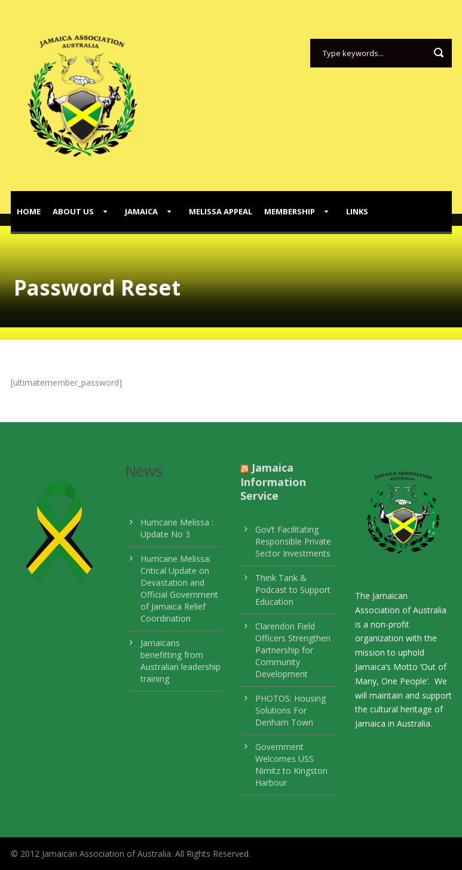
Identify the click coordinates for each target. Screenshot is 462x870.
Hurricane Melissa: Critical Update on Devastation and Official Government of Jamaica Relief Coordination (179, 588)
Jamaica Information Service (273, 481)
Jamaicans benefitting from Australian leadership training (180, 660)
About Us (73, 211)
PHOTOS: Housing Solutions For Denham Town (290, 710)
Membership (289, 211)
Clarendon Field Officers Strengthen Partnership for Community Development (293, 650)
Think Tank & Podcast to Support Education (293, 589)
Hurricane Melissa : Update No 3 (176, 528)
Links (357, 211)
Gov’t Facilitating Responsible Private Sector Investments (293, 541)
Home (29, 211)
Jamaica (141, 211)
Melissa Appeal (220, 211)
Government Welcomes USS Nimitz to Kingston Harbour (291, 764)
